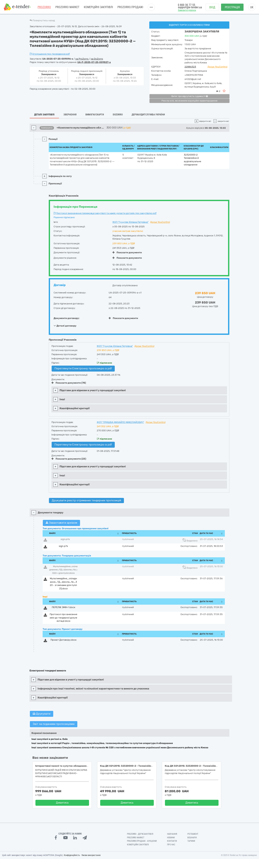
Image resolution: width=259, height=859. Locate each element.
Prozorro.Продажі (130, 7)
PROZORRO (44, 7)
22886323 (190, 66)
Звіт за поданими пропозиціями (53, 724)
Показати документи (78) (68, 382)
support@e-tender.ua (190, 7)
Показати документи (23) (68, 458)
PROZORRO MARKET (67, 7)
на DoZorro (97, 58)
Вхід (212, 7)
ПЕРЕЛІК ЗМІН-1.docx (63, 607)
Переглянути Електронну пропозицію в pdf (83, 368)
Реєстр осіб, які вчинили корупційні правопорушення (189, 101)
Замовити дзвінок (187, 10)
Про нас (171, 844)
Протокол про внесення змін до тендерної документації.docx (63, 617)
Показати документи (127, 252)
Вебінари (192, 837)
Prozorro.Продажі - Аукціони (142, 841)
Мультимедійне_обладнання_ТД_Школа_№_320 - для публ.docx (63, 569)
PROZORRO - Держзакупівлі (140, 834)
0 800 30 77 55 (186, 5)
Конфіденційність (72, 855)
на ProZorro (82, 58)
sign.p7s (65, 539)
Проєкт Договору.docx (63, 639)
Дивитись (62, 802)
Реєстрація (232, 7)
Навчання (172, 834)
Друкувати (41, 713)
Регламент (192, 834)
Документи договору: (66, 318)
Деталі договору (65, 325)
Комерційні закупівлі (98, 7)
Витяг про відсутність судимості (189, 96)
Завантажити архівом (61, 522)
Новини (171, 837)
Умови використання (91, 855)
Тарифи (191, 841)
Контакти (172, 841)
